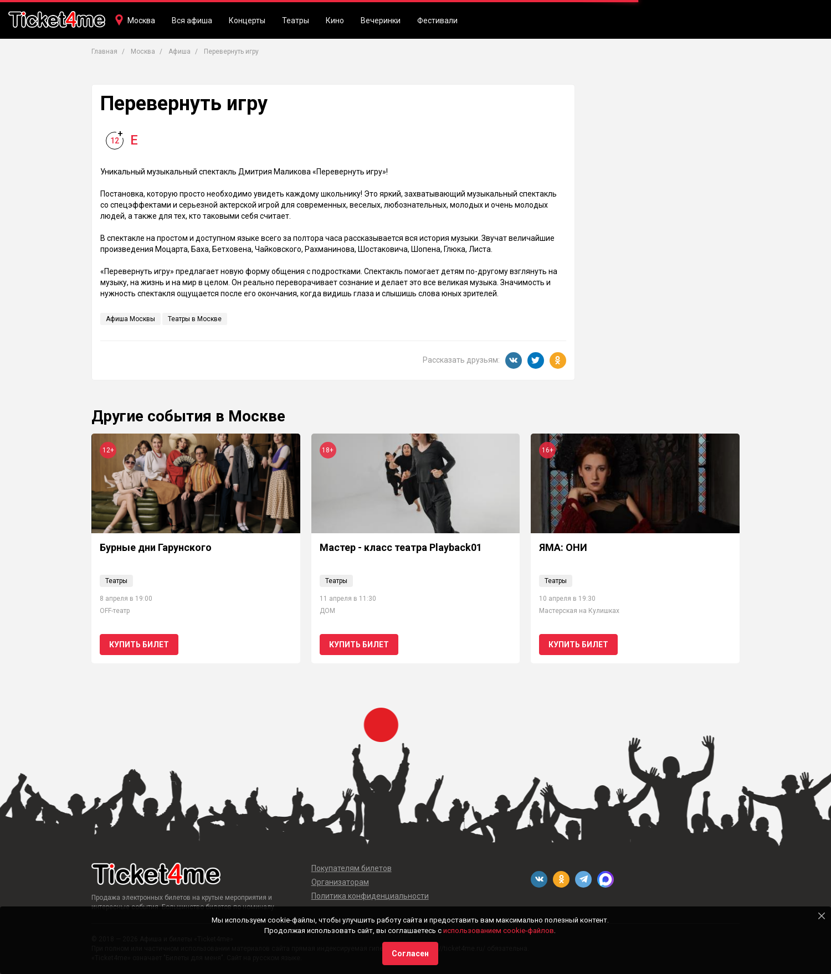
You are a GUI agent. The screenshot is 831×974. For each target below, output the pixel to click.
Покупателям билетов (351, 868)
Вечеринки (381, 20)
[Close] (821, 916)
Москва (141, 20)
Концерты (247, 20)
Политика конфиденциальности (370, 895)
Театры (295, 20)
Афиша (179, 51)
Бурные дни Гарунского (156, 547)
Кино (335, 20)
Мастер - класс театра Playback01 (401, 547)
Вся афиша (192, 20)
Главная (104, 51)
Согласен (410, 953)
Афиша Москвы (130, 319)
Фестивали (437, 20)
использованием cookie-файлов (498, 930)
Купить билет (139, 644)
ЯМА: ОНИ (563, 547)
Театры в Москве (195, 319)
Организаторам (340, 882)
